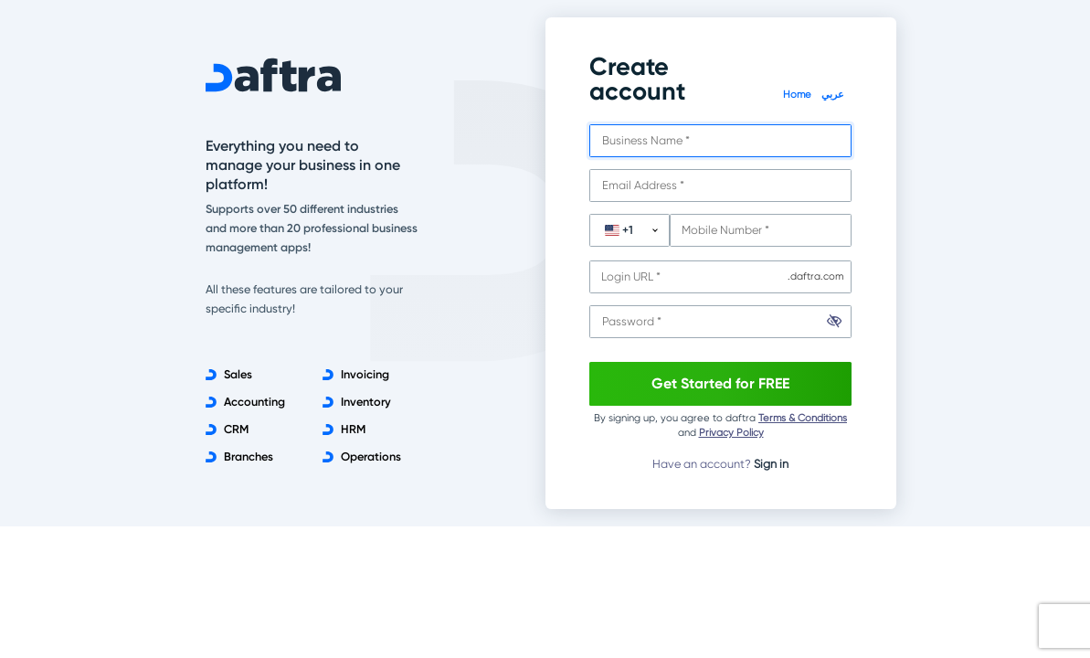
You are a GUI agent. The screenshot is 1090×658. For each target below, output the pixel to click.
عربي (832, 95)
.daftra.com (815, 276)
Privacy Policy (731, 433)
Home (798, 95)
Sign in (771, 464)
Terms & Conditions (802, 418)
